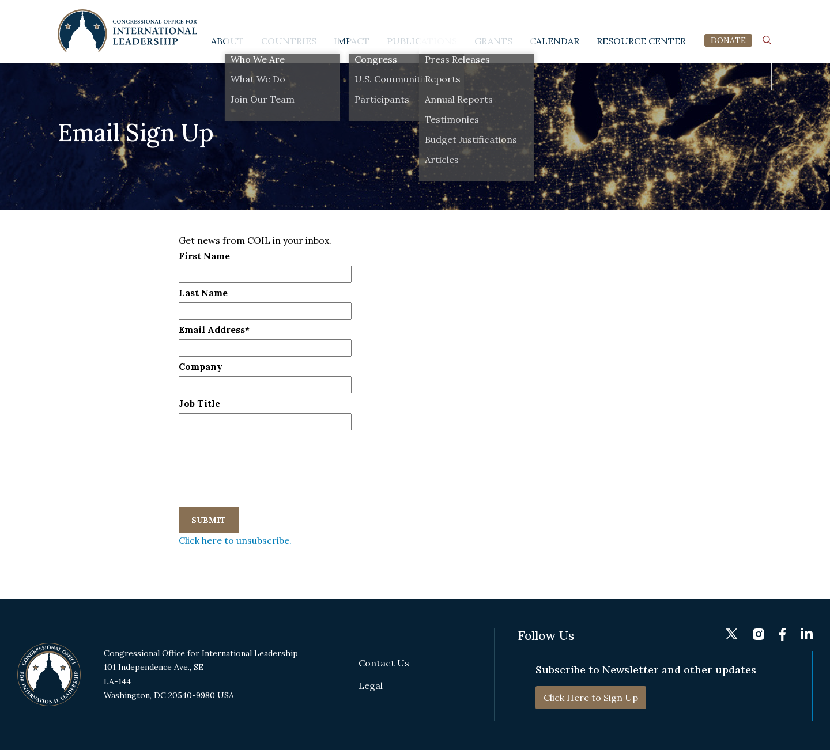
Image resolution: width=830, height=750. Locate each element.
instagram (724, 15)
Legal (371, 685)
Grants (493, 41)
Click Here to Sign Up (591, 697)
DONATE (728, 40)
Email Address (214, 329)
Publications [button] (422, 41)
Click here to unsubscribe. (235, 540)
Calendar (554, 41)
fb (745, 15)
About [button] (227, 41)
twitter (701, 14)
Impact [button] (351, 41)
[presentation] (266, 453)
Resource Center (641, 41)
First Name (204, 256)
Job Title (199, 403)
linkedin (766, 15)
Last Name (203, 292)
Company (200, 366)
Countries (288, 41)
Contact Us (384, 663)
